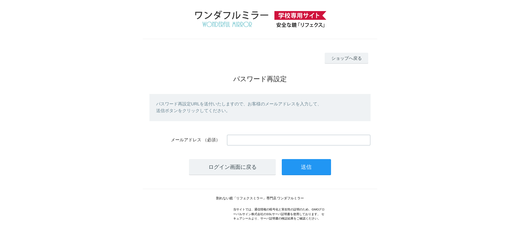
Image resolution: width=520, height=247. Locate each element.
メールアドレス (186, 139)
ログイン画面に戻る (232, 167)
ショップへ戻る (346, 58)
